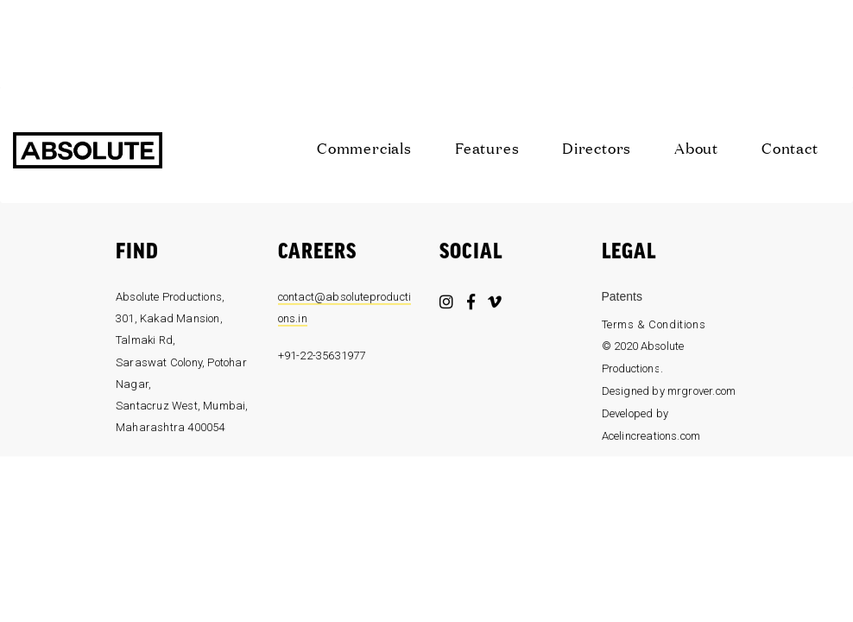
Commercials (364, 147)
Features (487, 147)
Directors (596, 147)
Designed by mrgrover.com (669, 395)
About (696, 147)
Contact (789, 147)
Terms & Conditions (654, 327)
